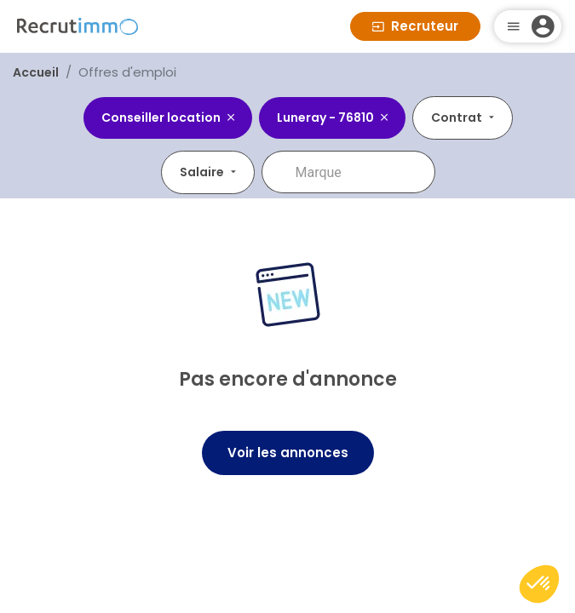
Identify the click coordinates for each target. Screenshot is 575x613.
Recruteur (415, 26)
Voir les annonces (287, 452)
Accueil (36, 72)
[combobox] (360, 172)
